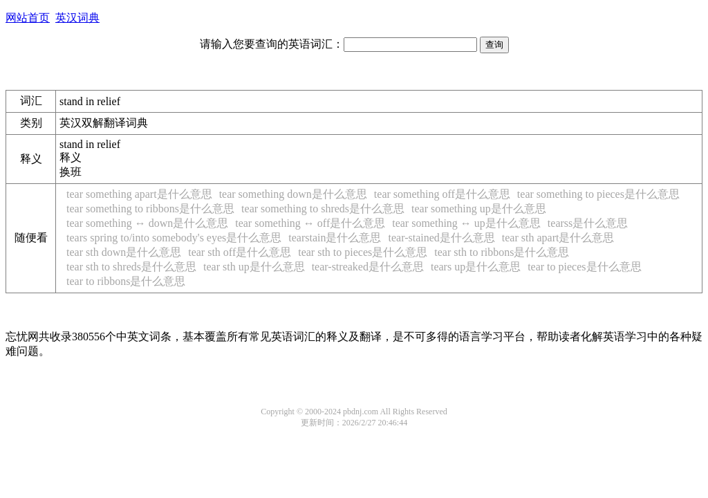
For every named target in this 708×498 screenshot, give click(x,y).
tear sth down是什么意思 (123, 252)
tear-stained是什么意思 (442, 237)
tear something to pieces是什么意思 (598, 194)
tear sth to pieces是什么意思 (362, 252)
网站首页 (28, 18)
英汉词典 (77, 18)
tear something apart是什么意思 (139, 194)
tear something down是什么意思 (293, 194)
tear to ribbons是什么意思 (125, 281)
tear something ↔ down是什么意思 (147, 223)
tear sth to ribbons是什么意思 (501, 252)
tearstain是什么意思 (334, 237)
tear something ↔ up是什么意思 (466, 223)
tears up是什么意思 (476, 267)
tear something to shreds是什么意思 (322, 208)
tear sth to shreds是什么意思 (131, 267)
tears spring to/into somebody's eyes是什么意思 (173, 237)
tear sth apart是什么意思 (558, 237)
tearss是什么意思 (588, 223)
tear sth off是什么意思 (239, 252)
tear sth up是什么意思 (254, 267)
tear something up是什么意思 (478, 208)
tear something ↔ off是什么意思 (310, 223)
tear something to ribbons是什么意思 (150, 208)
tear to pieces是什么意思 (584, 267)
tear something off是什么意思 (442, 194)
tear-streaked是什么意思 (368, 267)
